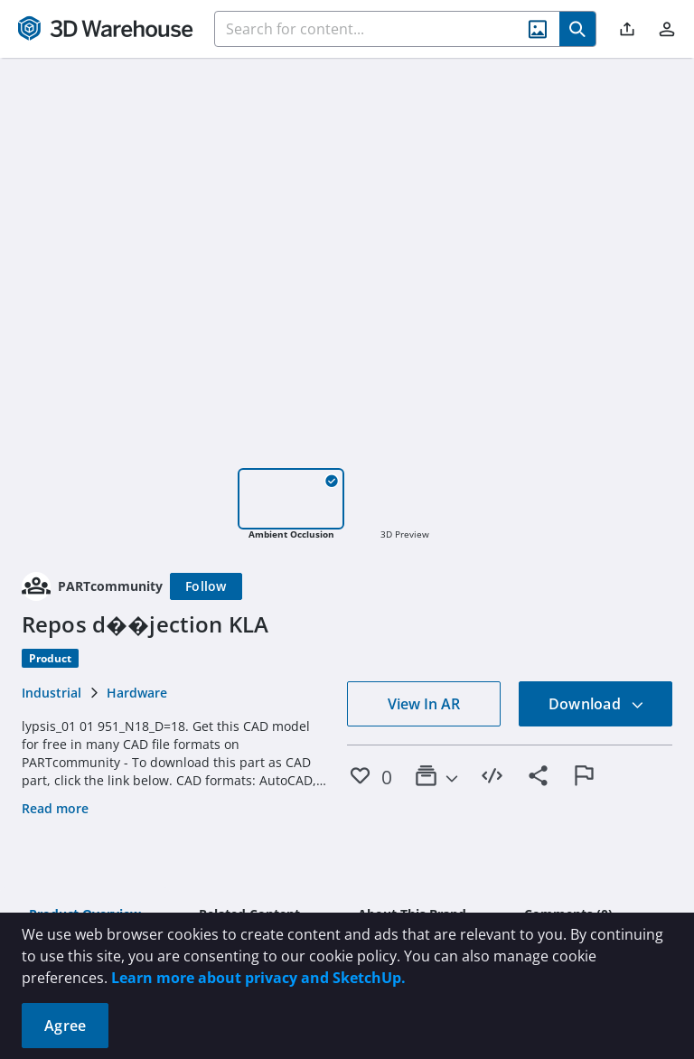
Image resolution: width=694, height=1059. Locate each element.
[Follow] (206, 586)
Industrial (51, 692)
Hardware (137, 692)
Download (596, 704)
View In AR (424, 704)
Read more (55, 808)
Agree (65, 1026)
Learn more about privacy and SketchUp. (258, 978)
